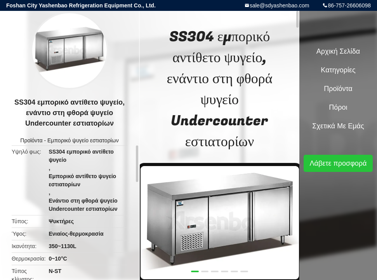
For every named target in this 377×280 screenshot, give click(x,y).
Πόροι (338, 107)
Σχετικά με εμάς (338, 126)
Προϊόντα (31, 140)
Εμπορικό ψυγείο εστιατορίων (83, 140)
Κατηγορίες (338, 70)
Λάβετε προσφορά (338, 163)
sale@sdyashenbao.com (279, 5)
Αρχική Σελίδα (338, 51)
